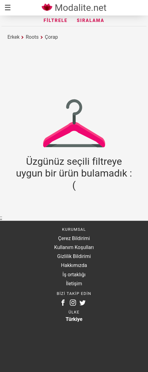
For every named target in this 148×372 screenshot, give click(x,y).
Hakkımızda (74, 265)
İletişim (74, 284)
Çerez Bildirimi (74, 238)
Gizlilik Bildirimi (74, 256)
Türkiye (73, 319)
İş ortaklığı (73, 275)
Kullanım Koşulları (74, 247)
